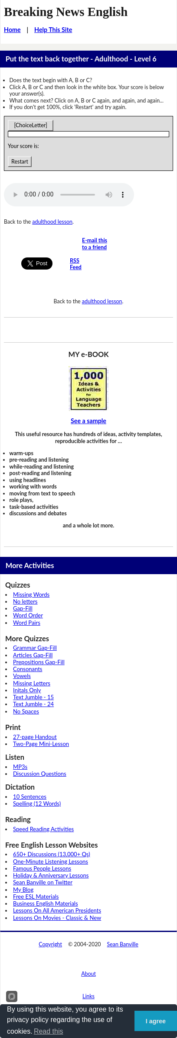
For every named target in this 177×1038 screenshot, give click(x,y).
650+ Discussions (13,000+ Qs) (51, 854)
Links (88, 996)
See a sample (88, 420)
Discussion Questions (39, 773)
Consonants (27, 668)
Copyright (50, 944)
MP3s (20, 766)
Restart (19, 161)
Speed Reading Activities (43, 829)
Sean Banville (122, 944)
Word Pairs (26, 622)
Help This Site (53, 29)
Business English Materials (45, 903)
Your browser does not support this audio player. (69, 194)
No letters (25, 601)
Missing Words (31, 594)
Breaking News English (66, 12)
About (88, 974)
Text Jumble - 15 (33, 697)
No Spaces (26, 711)
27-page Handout (35, 736)
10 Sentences (29, 796)
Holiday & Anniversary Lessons (50, 875)
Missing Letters (31, 683)
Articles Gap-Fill (32, 655)
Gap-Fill (23, 608)
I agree (156, 1021)
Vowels (22, 675)
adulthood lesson (52, 222)
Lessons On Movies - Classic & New (57, 917)
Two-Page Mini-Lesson (41, 743)
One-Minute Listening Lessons (50, 861)
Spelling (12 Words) (37, 803)
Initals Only (27, 690)
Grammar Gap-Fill (35, 647)
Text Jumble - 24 (33, 704)
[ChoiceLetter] (30, 125)
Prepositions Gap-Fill (39, 662)
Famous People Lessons (42, 868)
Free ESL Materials (36, 896)
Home (12, 29)
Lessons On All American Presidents (57, 910)
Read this (48, 1031)
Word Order (28, 615)
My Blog (23, 889)
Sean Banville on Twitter (42, 882)
